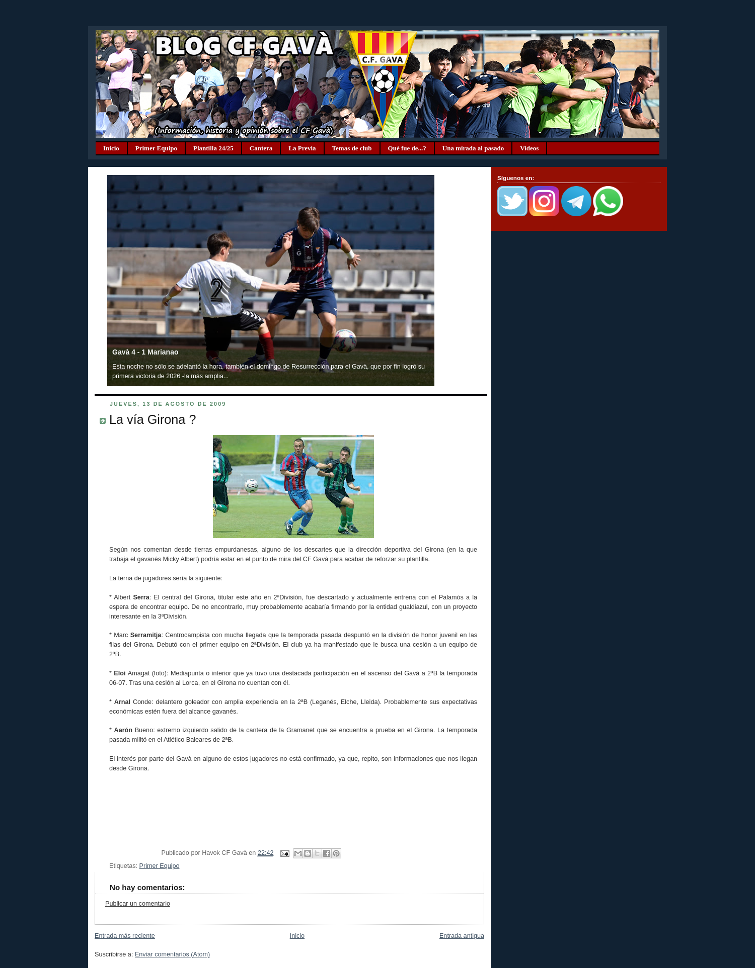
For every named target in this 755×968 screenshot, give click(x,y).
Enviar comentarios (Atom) (172, 954)
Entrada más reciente (125, 935)
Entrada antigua (461, 935)
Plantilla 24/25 (213, 148)
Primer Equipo (156, 148)
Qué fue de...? (407, 148)
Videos (529, 148)
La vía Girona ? (152, 419)
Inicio (111, 148)
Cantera (261, 148)
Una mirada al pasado (473, 148)
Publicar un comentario (137, 903)
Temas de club (352, 148)
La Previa (302, 148)
